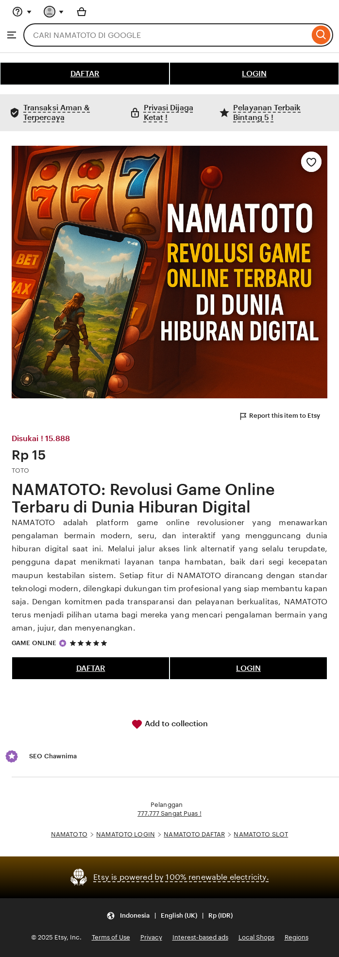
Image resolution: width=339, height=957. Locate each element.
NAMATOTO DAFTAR (194, 834)
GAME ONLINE (34, 643)
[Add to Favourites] (311, 162)
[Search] (321, 35)
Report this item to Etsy (279, 416)
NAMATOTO (69, 834)
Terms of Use (111, 937)
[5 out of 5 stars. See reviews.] (90, 643)
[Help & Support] (22, 11)
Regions (296, 937)
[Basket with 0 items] (81, 11)
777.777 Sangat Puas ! (169, 813)
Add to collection (169, 724)
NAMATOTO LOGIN (125, 834)
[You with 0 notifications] (54, 11)
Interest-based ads (200, 937)
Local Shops (256, 937)
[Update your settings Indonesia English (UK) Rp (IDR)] (169, 916)
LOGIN (254, 73)
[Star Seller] (62, 643)
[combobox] (166, 35)
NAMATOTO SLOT (261, 834)
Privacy (151, 937)
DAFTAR (85, 73)
